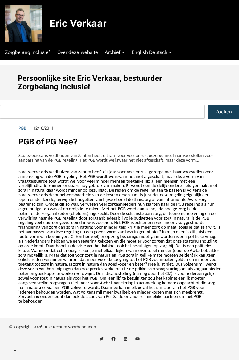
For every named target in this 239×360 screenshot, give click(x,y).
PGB (22, 128)
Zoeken (223, 112)
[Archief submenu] (123, 52)
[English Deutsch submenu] (170, 52)
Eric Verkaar (78, 23)
